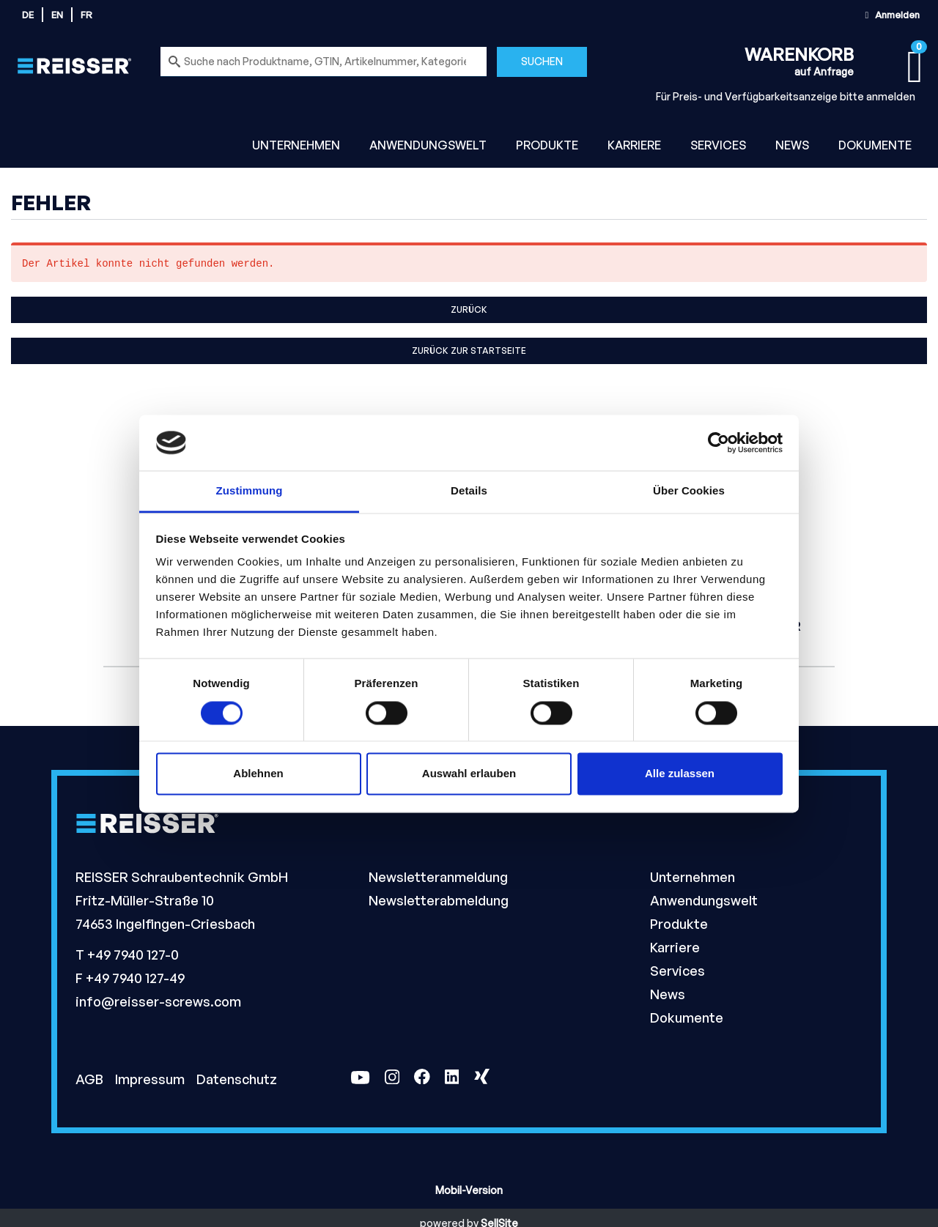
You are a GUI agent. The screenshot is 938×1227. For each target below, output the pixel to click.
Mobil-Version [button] (469, 1190)
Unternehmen (296, 145)
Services (718, 145)
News (792, 145)
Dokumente (875, 145)
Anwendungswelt (428, 145)
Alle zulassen (679, 774)
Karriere (634, 145)
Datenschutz (236, 1079)
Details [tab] (469, 491)
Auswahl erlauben (469, 774)
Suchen (542, 61)
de (28, 15)
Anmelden (890, 15)
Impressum (151, 1079)
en (57, 15)
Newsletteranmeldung (438, 877)
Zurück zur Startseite (469, 350)
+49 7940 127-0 (133, 954)
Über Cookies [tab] (689, 491)
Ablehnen (258, 774)
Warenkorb (799, 54)
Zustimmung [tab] (249, 491)
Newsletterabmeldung (439, 900)
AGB (90, 1079)
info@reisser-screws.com (158, 1001)
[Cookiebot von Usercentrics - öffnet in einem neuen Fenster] (718, 442)
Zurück (469, 309)
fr (86, 15)
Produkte (547, 145)
